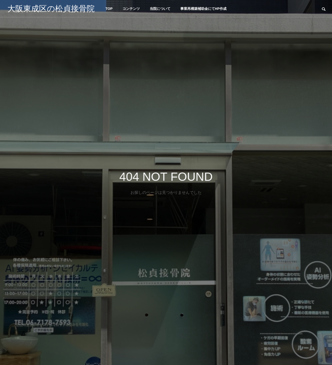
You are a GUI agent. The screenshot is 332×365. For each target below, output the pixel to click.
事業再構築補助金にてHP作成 (203, 9)
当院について (160, 9)
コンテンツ (131, 9)
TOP (109, 9)
